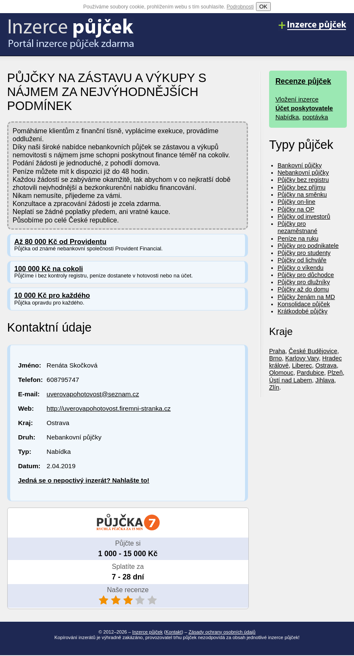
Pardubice (310, 372)
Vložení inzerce (297, 99)
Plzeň (335, 372)
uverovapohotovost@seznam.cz (92, 394)
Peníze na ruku (298, 238)
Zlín (274, 387)
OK (263, 6)
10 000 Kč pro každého (52, 295)
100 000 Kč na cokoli (48, 269)
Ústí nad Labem (290, 380)
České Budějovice (313, 351)
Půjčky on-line (297, 201)
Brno (275, 358)
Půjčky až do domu (303, 289)
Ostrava (325, 365)
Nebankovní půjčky (303, 172)
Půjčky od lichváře (302, 260)
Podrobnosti (240, 7)
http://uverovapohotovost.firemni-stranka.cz (108, 408)
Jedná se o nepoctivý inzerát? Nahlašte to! (84, 480)
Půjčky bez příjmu (302, 187)
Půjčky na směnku (302, 194)
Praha (277, 351)
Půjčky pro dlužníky (304, 282)
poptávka (315, 117)
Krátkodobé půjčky (302, 311)
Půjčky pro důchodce (306, 275)
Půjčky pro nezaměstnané (297, 227)
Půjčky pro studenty (304, 253)
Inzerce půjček (147, 631)
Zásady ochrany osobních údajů (222, 631)
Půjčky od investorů (304, 216)
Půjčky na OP (296, 209)
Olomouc (281, 372)
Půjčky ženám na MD (306, 297)
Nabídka (287, 117)
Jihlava (324, 380)
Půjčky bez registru (303, 179)
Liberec (302, 365)
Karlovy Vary (302, 358)
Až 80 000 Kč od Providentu (60, 242)
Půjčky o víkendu (301, 267)
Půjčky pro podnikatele (308, 245)
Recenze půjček (303, 81)
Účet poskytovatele (304, 108)
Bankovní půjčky (300, 165)
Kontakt (174, 631)
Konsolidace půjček (304, 304)
